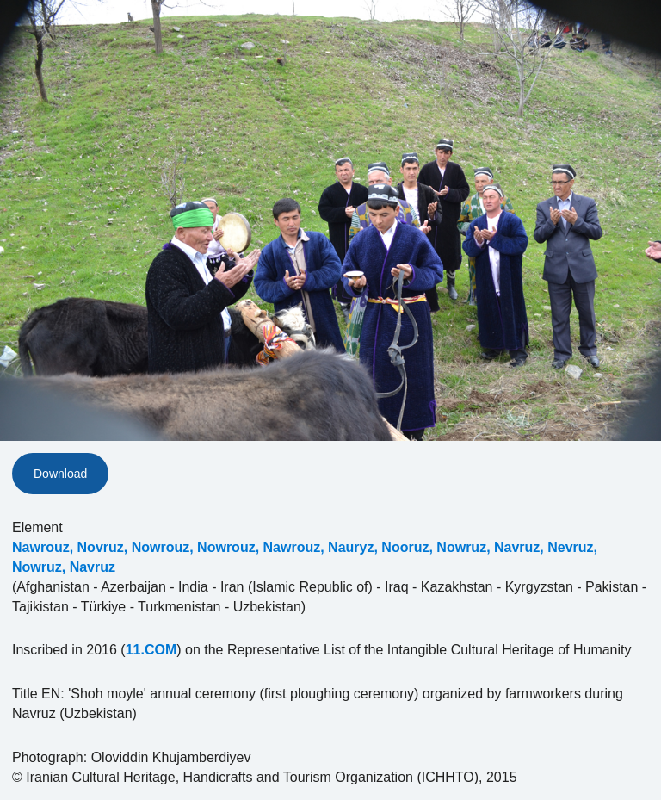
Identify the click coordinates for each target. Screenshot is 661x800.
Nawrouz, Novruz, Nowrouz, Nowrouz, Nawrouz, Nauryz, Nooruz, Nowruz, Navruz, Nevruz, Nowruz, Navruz (304, 557)
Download (60, 474)
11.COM (151, 649)
